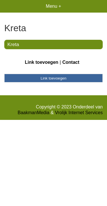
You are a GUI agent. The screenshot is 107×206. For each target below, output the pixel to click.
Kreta (13, 44)
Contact (70, 62)
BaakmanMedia (33, 112)
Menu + (53, 6)
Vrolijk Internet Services (79, 112)
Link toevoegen (41, 62)
